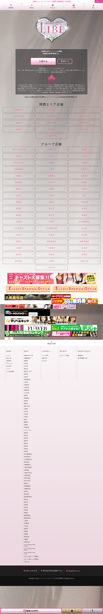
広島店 (51, 257)
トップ (8, 383)
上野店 (51, 179)
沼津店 (51, 241)
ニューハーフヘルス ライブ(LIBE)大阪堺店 (51, 606)
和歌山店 (51, 133)
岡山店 (83, 249)
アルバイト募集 (64, 383)
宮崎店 (83, 280)
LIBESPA (51, 295)
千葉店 (51, 210)
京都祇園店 (51, 126)
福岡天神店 (83, 264)
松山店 (83, 257)
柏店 (83, 210)
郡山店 (83, 164)
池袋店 (19, 187)
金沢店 (83, 226)
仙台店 (51, 164)
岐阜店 (51, 233)
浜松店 (19, 241)
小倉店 (19, 272)
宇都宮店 (83, 218)
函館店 (83, 156)
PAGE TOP (51, 371)
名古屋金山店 (51, 249)
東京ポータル (19, 171)
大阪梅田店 (19, 110)
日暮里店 (51, 187)
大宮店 (19, 210)
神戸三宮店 (83, 118)
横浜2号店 (27, 434)
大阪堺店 (83, 110)
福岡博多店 (51, 264)
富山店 (51, 226)
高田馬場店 (19, 179)
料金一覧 (8, 386)
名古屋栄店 (19, 249)
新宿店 (51, 171)
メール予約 (45, 383)
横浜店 (19, 202)
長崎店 (51, 280)
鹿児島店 (19, 287)
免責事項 (80, 383)
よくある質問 (10, 399)
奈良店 (19, 133)
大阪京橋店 (27, 503)
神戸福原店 (51, 118)
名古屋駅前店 (83, 241)
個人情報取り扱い (83, 386)
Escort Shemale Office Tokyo (29, 577)
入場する (43, 61)
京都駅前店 (83, 126)
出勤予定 (8, 389)
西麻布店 (19, 195)
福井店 (19, 233)
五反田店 (83, 187)
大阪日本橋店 (28, 495)
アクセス (44, 389)
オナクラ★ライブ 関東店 (31, 584)
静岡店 (83, 233)
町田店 (83, 195)
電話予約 (44, 386)
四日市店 (83, 133)
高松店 (19, 264)
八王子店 (51, 195)
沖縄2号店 (83, 287)
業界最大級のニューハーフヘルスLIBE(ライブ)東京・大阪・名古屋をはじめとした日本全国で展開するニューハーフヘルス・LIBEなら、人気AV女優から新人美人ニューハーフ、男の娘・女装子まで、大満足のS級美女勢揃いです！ (51, 70)
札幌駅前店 (51, 156)
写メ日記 (8, 394)
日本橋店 (51, 110)
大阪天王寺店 (19, 118)
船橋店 (19, 218)
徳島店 (26, 540)
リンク (8, 397)
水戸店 (83, 202)
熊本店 (19, 280)
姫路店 (19, 126)
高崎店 (51, 218)
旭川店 (19, 164)
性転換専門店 (51, 141)
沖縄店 (51, 287)
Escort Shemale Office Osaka (29, 581)
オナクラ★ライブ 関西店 (31, 587)
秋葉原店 (83, 179)
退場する (64, 61)
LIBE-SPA (26, 590)
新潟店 (19, 226)
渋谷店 (83, 171)
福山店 (19, 257)
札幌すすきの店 (19, 156)
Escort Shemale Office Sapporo (29, 573)
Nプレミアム (27, 458)
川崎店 (51, 202)
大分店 (83, 272)
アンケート (9, 391)
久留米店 (51, 272)
